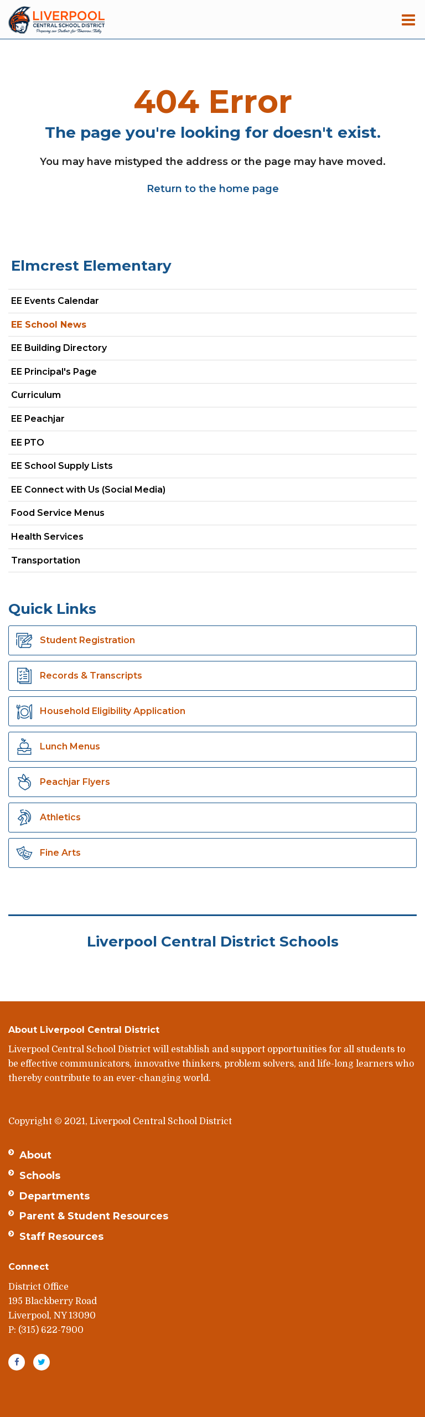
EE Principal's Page (54, 371)
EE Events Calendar (55, 301)
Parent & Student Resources (93, 1216)
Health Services (47, 536)
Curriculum (36, 395)
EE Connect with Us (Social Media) (88, 489)
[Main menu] (408, 19)
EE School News (48, 324)
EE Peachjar (57, 421)
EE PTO (27, 442)
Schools (39, 1176)
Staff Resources (61, 1236)
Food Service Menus (58, 513)
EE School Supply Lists (62, 466)
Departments (54, 1196)
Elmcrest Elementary (91, 266)
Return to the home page (213, 189)
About (35, 1155)
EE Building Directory (59, 348)
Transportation (45, 560)
